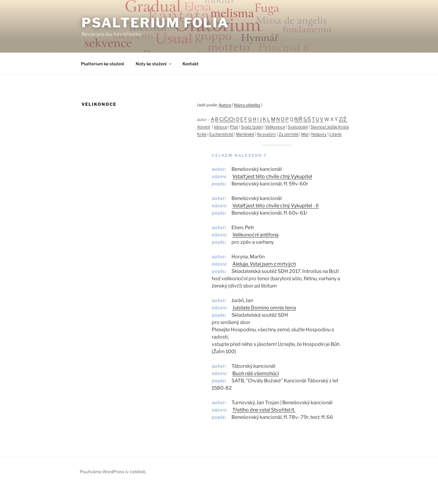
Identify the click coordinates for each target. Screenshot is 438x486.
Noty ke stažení (154, 63)
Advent (203, 127)
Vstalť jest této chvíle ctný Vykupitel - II (275, 206)
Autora (225, 105)
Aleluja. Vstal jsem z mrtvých (264, 264)
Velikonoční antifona (255, 235)
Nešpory (319, 134)
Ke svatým (266, 134)
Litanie (335, 134)
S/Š (307, 119)
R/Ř (298, 119)
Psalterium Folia (155, 22)
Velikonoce (275, 127)
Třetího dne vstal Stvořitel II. (263, 410)
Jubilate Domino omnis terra (264, 308)
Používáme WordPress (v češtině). (113, 471)
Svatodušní (298, 127)
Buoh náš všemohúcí (255, 373)
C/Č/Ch (227, 119)
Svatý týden (251, 127)
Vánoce (220, 127)
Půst (234, 127)
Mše (304, 134)
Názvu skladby (247, 105)
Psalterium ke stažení (102, 63)
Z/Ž (343, 119)
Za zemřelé (288, 134)
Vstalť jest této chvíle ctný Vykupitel (272, 176)
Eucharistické (221, 134)
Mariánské (245, 134)
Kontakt (190, 63)
